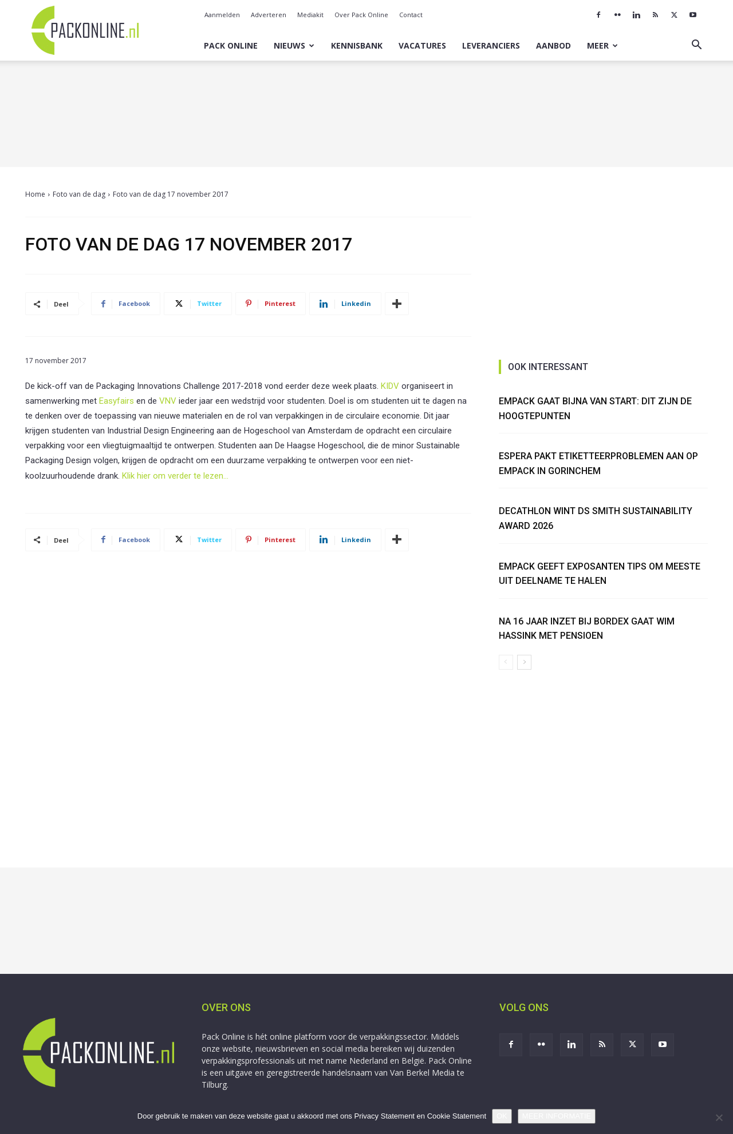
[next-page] (524, 662)
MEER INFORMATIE (556, 1116)
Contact (411, 14)
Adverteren (268, 14)
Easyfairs (116, 401)
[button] (696, 46)
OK (501, 1116)
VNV (167, 401)
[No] (718, 1117)
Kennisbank (357, 45)
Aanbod (553, 45)
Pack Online (231, 45)
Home (35, 194)
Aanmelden (222, 14)
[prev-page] (506, 662)
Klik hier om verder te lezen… (175, 476)
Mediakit (310, 14)
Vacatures (422, 45)
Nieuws (294, 45)
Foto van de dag (79, 194)
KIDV (390, 386)
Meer (602, 45)
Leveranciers (491, 45)
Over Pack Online (361, 14)
